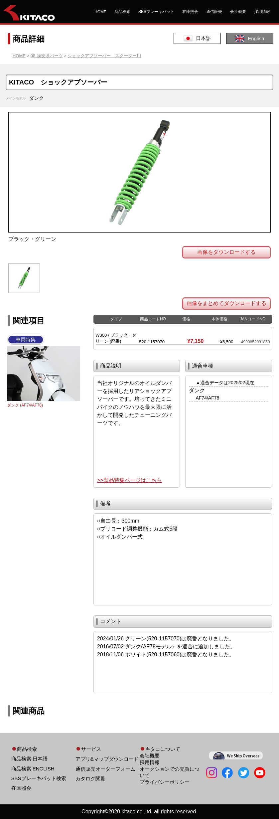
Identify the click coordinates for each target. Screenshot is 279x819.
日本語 (197, 38)
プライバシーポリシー (165, 782)
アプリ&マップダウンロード (107, 759)
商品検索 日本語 (29, 758)
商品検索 (122, 11)
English (249, 38)
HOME (100, 12)
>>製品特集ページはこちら (129, 480)
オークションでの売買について (170, 772)
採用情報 (262, 11)
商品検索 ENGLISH (33, 768)
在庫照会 (190, 11)
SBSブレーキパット (156, 11)
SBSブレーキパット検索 (38, 778)
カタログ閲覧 (90, 778)
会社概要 (238, 11)
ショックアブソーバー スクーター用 (104, 55)
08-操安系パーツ (47, 55)
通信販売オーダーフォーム (105, 769)
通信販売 (214, 11)
